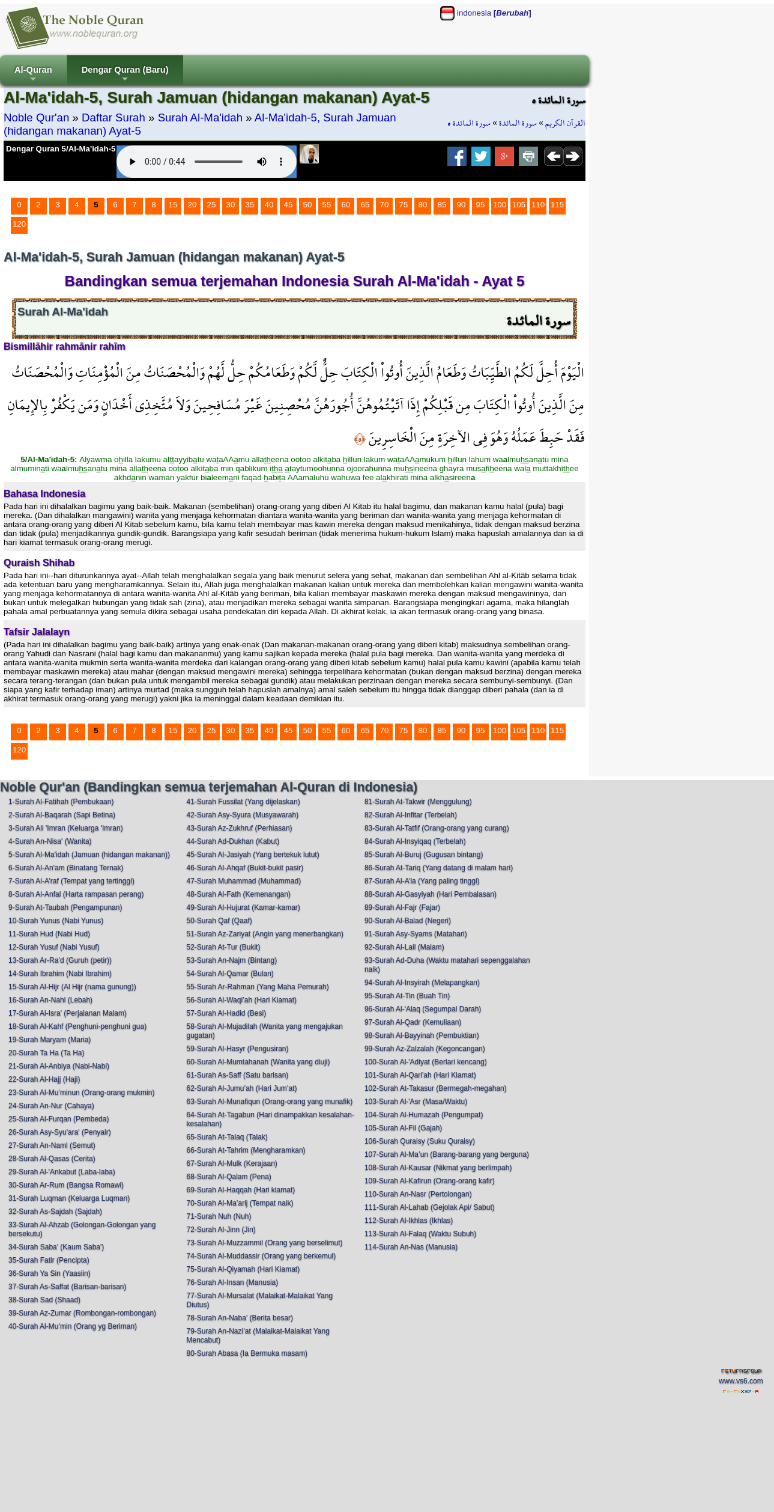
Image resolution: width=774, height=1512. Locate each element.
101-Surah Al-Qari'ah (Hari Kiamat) (420, 1075)
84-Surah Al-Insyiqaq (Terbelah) (415, 841)
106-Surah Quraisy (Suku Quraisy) (419, 1141)
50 (307, 204)
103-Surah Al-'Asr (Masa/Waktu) (415, 1101)
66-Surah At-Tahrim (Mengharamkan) (245, 1150)
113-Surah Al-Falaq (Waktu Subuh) (420, 1234)
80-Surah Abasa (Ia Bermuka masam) (246, 1353)
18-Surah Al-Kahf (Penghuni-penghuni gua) (77, 1026)
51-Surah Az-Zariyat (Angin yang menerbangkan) (264, 934)
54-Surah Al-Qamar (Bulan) (229, 973)
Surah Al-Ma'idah (200, 117)
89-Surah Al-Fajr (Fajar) (402, 907)
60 (346, 204)
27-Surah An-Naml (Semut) (51, 1145)
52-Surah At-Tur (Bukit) (223, 947)
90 (461, 204)
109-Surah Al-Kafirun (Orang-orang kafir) (429, 1181)
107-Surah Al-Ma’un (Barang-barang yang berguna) (446, 1154)
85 (442, 204)
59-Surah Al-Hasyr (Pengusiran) (237, 1048)
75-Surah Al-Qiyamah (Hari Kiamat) (243, 1269)
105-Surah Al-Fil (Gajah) (403, 1128)
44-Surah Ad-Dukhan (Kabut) (232, 841)
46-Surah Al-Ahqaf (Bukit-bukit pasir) (244, 868)
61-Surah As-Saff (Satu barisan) (237, 1075)
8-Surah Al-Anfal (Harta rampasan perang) (76, 894)
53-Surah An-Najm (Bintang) (231, 960)
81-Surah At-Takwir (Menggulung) (418, 801)
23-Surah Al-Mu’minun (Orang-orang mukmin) (81, 1092)
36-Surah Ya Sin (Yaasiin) (49, 1273)
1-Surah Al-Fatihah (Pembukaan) (60, 801)
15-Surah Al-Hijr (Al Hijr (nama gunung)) (72, 987)
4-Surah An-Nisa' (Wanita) (50, 841)
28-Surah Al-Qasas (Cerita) (51, 1158)
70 (384, 204)
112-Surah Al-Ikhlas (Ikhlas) (408, 1220)
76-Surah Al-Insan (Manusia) (232, 1282)
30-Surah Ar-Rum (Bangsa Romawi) (66, 1185)
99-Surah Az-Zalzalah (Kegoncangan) (424, 1048)
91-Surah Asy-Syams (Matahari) (415, 934)
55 (326, 204)
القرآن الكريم (565, 123)
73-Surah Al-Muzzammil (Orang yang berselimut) (264, 1243)
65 (365, 204)
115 (557, 204)
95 (480, 204)
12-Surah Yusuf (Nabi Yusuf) (54, 947)
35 (250, 204)
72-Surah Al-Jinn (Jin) (220, 1229)
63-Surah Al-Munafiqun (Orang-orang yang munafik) (269, 1101)
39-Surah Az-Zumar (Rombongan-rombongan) (82, 1313)
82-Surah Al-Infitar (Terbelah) (410, 815)
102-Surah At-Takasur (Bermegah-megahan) (435, 1088)
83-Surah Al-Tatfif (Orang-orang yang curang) (436, 828)
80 (423, 204)
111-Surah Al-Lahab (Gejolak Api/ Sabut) (429, 1207)
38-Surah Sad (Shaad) (44, 1300)
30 (230, 204)
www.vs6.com (741, 1381)
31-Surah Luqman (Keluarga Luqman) (69, 1198)
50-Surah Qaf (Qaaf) (219, 920)
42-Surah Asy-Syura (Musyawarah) (242, 815)
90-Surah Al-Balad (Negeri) (407, 920)
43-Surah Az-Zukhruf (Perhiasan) (239, 828)
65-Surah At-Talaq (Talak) (226, 1137)
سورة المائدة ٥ (469, 123)
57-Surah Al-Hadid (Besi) (226, 1013)
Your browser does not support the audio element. (206, 161)
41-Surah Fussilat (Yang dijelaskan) (243, 801)
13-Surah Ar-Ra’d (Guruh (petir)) (60, 960)
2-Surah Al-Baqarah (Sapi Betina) (61, 815)
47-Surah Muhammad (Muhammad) (243, 881)
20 (192, 204)
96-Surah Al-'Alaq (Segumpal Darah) (422, 1009)
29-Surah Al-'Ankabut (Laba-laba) (61, 1172)
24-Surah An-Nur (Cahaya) (51, 1106)
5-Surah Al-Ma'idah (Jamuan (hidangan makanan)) (89, 854)
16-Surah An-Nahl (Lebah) (50, 1000)
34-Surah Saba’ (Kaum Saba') (56, 1247)
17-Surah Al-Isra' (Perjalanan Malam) (67, 1013)
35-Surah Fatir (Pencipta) (48, 1260)
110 (538, 204)
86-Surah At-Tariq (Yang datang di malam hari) (438, 868)
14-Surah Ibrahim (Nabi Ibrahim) (60, 973)
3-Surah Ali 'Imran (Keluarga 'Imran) (65, 828)
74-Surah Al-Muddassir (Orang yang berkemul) (261, 1256)
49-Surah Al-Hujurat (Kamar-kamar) (243, 907)
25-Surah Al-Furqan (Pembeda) (58, 1119)
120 (19, 223)
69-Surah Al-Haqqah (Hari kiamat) (240, 1190)
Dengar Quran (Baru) (125, 75)
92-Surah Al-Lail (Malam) (404, 947)
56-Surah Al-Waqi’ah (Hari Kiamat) (241, 1000)
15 (173, 204)
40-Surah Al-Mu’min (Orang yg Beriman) (72, 1326)
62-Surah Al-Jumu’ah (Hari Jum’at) (241, 1088)
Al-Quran (33, 75)
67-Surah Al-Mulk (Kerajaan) (231, 1163)
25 (211, 204)
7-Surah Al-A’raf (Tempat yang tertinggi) (71, 881)
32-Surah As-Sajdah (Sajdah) (55, 1211)
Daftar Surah (113, 117)
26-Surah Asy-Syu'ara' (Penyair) (59, 1132)
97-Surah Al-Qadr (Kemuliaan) (412, 1022)
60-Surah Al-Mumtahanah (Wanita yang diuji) (258, 1062)
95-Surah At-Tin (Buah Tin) (407, 996)
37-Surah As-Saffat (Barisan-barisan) (67, 1286)
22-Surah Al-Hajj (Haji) (44, 1079)
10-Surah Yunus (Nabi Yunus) (55, 920)
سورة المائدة (518, 123)
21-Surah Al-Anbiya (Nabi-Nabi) (58, 1066)
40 (269, 204)
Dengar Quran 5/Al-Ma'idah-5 (60, 148)
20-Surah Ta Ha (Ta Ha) (46, 1053)
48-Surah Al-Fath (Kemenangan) (238, 894)
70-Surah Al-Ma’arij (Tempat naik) (239, 1203)
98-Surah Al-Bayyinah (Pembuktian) (421, 1035)
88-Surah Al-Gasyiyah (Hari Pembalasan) (430, 894)
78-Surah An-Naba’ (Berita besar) (239, 1318)
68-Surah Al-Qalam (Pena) (228, 1176)
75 (403, 204)
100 (499, 204)
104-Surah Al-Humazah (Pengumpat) (423, 1115)
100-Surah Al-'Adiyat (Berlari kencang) (425, 1062)
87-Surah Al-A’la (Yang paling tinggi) (422, 881)
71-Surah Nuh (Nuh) (218, 1216)
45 (288, 204)
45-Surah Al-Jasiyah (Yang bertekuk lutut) (252, 854)
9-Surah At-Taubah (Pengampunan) (65, 907)
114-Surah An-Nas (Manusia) (411, 1247)
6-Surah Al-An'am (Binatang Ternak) (66, 868)
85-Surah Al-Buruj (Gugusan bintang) (423, 854)
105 (518, 204)
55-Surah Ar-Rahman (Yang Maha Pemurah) (257, 987)
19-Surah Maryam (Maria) (49, 1039)
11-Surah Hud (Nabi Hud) (49, 934)
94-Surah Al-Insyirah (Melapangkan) (422, 982)
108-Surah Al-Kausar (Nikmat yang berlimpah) (438, 1167)
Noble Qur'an (36, 117)
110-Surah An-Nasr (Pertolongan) (418, 1194)
